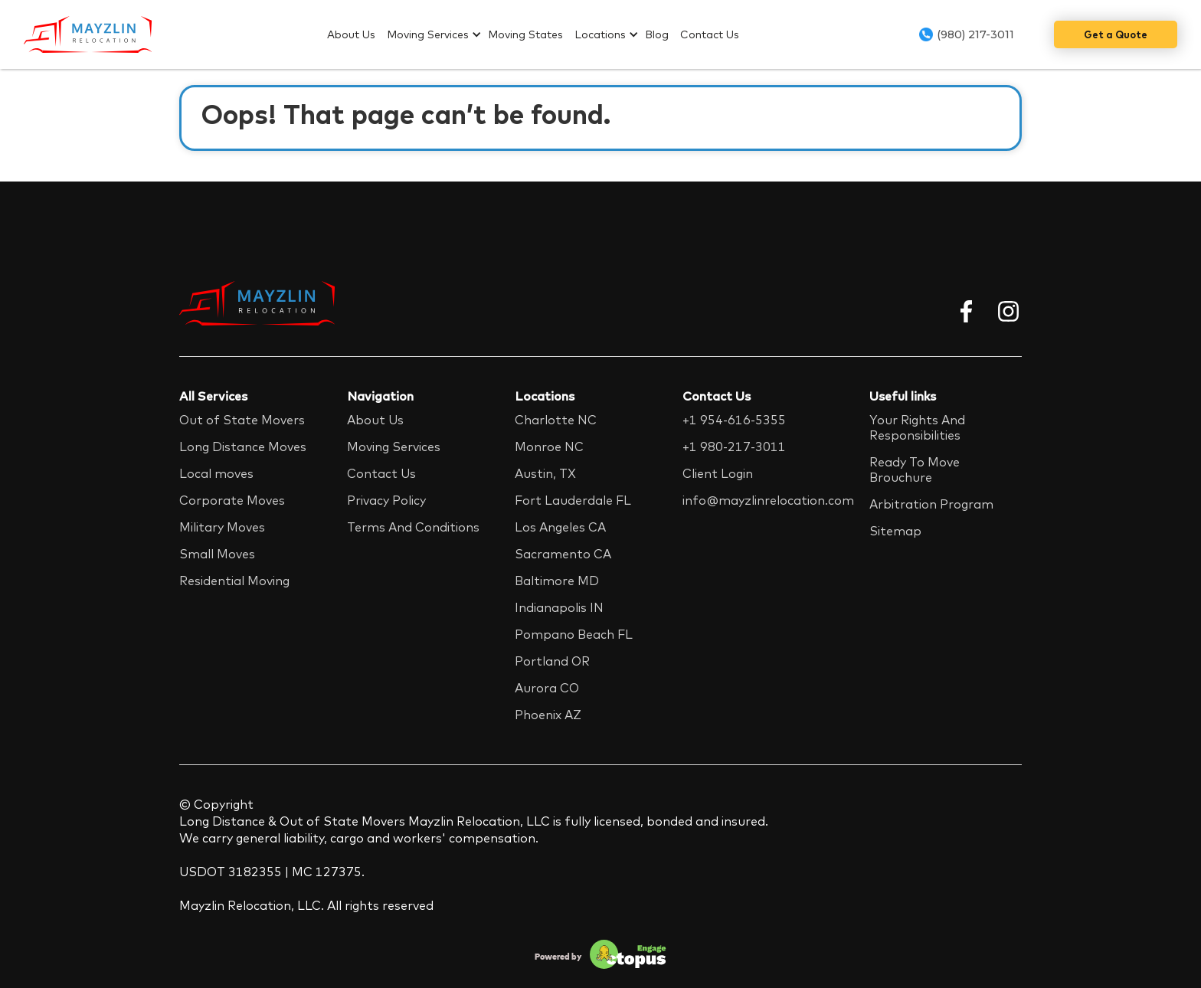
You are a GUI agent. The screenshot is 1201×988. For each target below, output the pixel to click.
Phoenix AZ (548, 714)
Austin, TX (545, 473)
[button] (437, 34)
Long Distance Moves (242, 446)
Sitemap (895, 530)
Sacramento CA (563, 553)
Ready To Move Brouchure (914, 469)
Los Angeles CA (560, 527)
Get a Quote (1115, 34)
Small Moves (217, 553)
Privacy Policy (386, 500)
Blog (657, 34)
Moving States (525, 34)
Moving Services (428, 34)
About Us (351, 34)
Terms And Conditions (413, 527)
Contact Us (709, 34)
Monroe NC (549, 446)
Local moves (216, 473)
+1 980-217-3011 (734, 446)
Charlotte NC (556, 419)
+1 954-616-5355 (734, 419)
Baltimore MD (557, 580)
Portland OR (552, 661)
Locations (600, 34)
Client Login (717, 473)
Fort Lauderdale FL (573, 500)
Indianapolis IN (559, 607)
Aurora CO (547, 687)
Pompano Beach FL (574, 634)
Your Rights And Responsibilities (917, 427)
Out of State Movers (242, 419)
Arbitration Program (931, 504)
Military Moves (222, 527)
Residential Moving (234, 580)
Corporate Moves (232, 500)
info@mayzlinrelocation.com (768, 500)
